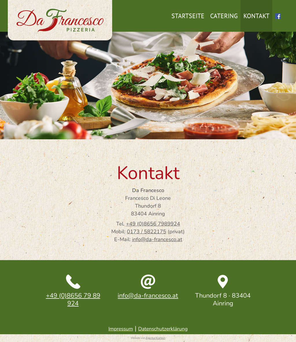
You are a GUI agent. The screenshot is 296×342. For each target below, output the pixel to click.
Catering (224, 16)
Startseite (187, 16)
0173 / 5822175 (146, 231)
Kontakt (256, 16)
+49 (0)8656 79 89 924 (73, 299)
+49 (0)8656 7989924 (153, 223)
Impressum (120, 328)
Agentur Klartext (155, 338)
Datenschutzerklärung (163, 328)
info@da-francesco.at (157, 239)
